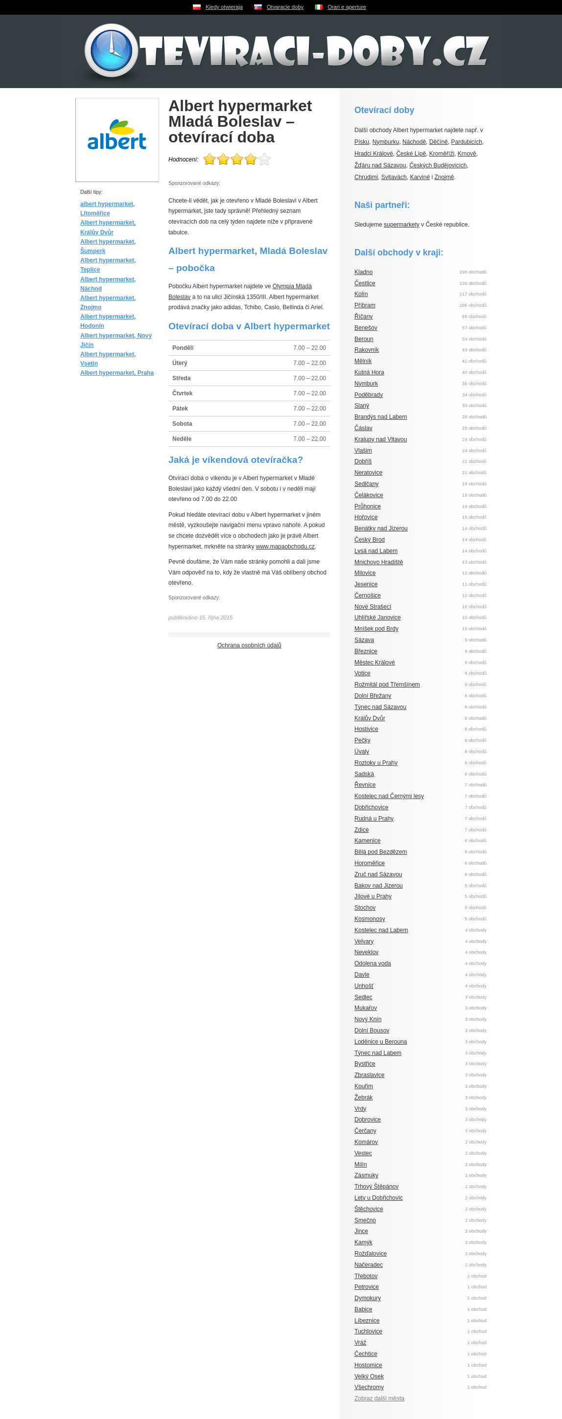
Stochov (364, 907)
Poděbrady (368, 394)
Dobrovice (367, 1119)
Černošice (367, 595)
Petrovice (366, 1286)
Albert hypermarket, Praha (117, 372)
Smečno (365, 1220)
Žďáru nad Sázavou (380, 165)
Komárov (366, 1142)
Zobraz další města (379, 1398)
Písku (361, 141)
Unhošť (364, 986)
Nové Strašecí (372, 606)
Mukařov (365, 1008)
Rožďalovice (370, 1253)
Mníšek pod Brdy (376, 628)
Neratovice (368, 472)
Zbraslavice (369, 1075)
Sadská (364, 774)
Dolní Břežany (372, 695)
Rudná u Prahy (374, 818)
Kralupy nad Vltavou (380, 439)
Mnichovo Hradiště (378, 562)
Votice (362, 673)
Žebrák (363, 1097)
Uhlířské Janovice (377, 617)
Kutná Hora (369, 372)
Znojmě (444, 177)
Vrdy (360, 1108)
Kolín (361, 294)
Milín (360, 1164)
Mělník (363, 361)
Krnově (467, 153)
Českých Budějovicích (438, 165)
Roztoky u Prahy (376, 762)
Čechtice (365, 1353)
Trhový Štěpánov (376, 1186)
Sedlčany (366, 484)
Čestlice (364, 283)
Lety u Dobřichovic (378, 1197)
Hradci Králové (373, 153)
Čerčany (365, 1130)
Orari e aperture (347, 7)
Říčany (363, 316)
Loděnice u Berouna (380, 1041)
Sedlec (363, 997)
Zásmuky (366, 1175)
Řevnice (364, 784)
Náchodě (414, 141)
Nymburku (386, 141)
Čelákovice (368, 495)
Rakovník (366, 349)
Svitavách (394, 177)
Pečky (362, 740)
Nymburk (366, 383)
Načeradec (368, 1264)
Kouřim (363, 1086)
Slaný (361, 405)
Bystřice (364, 1063)
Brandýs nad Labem (380, 416)
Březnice (365, 651)
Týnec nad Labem (377, 1053)
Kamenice (367, 840)
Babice (363, 1309)
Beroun (364, 339)
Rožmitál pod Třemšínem (387, 684)
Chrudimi (366, 177)
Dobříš (363, 461)
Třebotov (365, 1276)
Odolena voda (372, 963)
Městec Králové (374, 662)
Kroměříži (441, 153)
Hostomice (368, 1365)
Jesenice (365, 584)
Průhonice (367, 506)
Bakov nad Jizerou (378, 885)
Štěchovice (368, 1209)
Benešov (365, 327)
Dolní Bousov (371, 1030)
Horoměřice (369, 863)
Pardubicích (466, 141)
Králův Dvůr (369, 718)
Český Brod (369, 539)
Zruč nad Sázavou (378, 874)
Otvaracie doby (285, 7)
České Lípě (411, 153)
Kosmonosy (369, 918)
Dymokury (367, 1298)
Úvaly (361, 751)
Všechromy (369, 1387)
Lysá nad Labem (376, 551)
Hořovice (365, 517)
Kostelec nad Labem (381, 930)
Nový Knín (367, 1019)
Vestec (363, 1153)
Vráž (360, 1342)
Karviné (420, 177)
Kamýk (363, 1242)
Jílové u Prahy (373, 896)
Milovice (364, 573)
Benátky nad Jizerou (381, 528)
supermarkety (402, 224)
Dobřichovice (371, 807)
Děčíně (438, 141)
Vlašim (363, 450)
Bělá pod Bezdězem (380, 851)
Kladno (363, 272)
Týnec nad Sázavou (380, 707)
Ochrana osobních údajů (249, 645)
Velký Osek (369, 1376)
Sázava (364, 640)
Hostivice (366, 729)
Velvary (364, 941)
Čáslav (363, 428)
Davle (362, 974)
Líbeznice (366, 1320)
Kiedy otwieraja (224, 7)
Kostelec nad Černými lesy (389, 796)
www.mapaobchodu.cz (285, 546)
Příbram (364, 305)
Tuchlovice (368, 1331)
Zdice (361, 829)
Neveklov (366, 952)
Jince (361, 1231)
